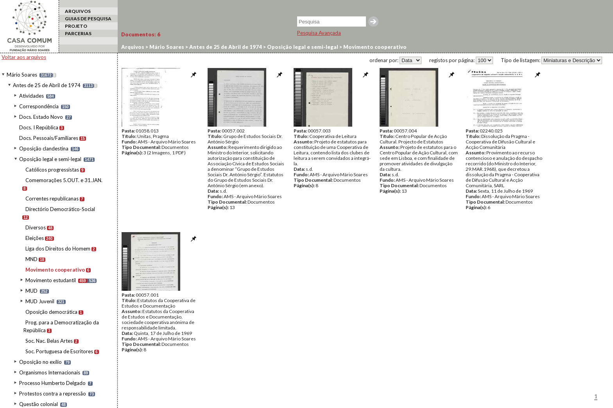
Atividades (31, 96)
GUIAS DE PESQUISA (88, 18)
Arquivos (132, 47)
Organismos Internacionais (49, 372)
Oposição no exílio (40, 362)
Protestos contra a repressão (52, 393)
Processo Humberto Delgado (52, 383)
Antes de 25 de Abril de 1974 (47, 85)
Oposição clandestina (43, 148)
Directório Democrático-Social (60, 209)
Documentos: (140, 34)
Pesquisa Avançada (319, 33)
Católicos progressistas (52, 169)
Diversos (35, 227)
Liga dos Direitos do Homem (57, 248)
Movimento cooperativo (55, 270)
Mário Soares (22, 75)
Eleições (34, 238)
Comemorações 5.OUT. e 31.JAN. (63, 180)
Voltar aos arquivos (24, 57)
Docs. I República (38, 127)
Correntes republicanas (52, 198)
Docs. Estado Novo (41, 117)
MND (31, 259)
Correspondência (39, 106)
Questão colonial (38, 404)
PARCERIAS (78, 33)
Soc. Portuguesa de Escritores (59, 351)
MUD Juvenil (39, 301)
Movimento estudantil (50, 280)
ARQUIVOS (78, 11)
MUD (31, 291)
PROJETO (76, 26)
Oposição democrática (51, 312)
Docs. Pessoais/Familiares (48, 138)
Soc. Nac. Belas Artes (49, 341)
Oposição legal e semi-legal (50, 159)
